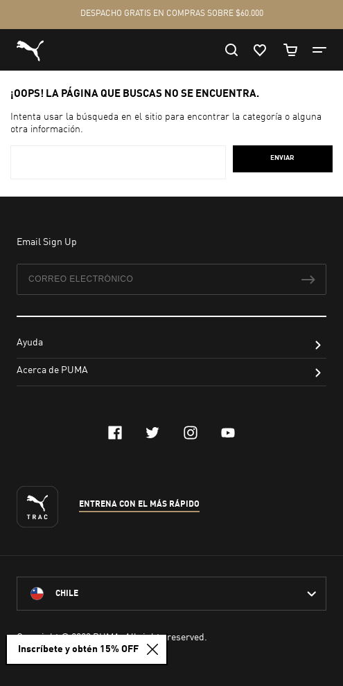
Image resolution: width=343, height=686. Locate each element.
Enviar (282, 157)
